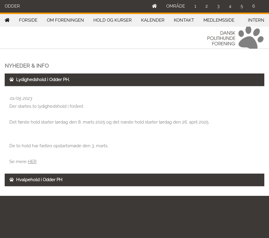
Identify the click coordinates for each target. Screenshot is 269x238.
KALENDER (153, 20)
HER (32, 161)
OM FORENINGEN (65, 20)
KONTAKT (184, 20)
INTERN (256, 20)
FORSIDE (28, 20)
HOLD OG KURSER (112, 20)
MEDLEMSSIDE (218, 20)
